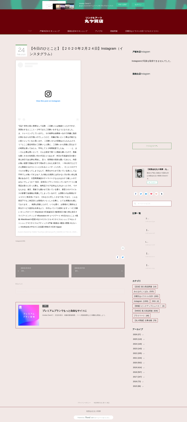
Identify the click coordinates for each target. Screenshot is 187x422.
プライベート (141, 316)
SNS (155, 301)
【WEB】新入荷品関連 (146, 311)
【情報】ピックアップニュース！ (149, 306)
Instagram (141, 301)
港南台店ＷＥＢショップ (77, 31)
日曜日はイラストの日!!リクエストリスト (142, 31)
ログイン (138, 5)
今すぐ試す (122, 4)
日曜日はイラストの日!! (146, 296)
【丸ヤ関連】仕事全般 (145, 320)
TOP (30, 31)
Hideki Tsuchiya (38, 232)
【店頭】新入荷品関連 (145, 287)
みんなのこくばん (144, 291)
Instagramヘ (152, 146)
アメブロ (98, 31)
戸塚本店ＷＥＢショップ (50, 31)
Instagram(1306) (20, 241)
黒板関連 (114, 31)
